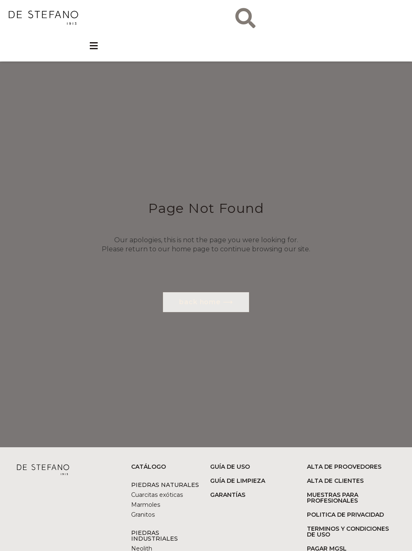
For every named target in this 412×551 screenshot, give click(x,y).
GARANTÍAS (227, 495)
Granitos (143, 514)
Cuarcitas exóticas (157, 495)
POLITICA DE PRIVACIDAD (345, 514)
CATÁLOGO (148, 466)
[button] (93, 46)
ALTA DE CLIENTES (335, 480)
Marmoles (145, 504)
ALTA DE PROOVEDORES (344, 466)
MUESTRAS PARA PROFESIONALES (332, 497)
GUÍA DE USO (230, 466)
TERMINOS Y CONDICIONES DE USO (348, 531)
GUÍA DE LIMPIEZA (237, 480)
